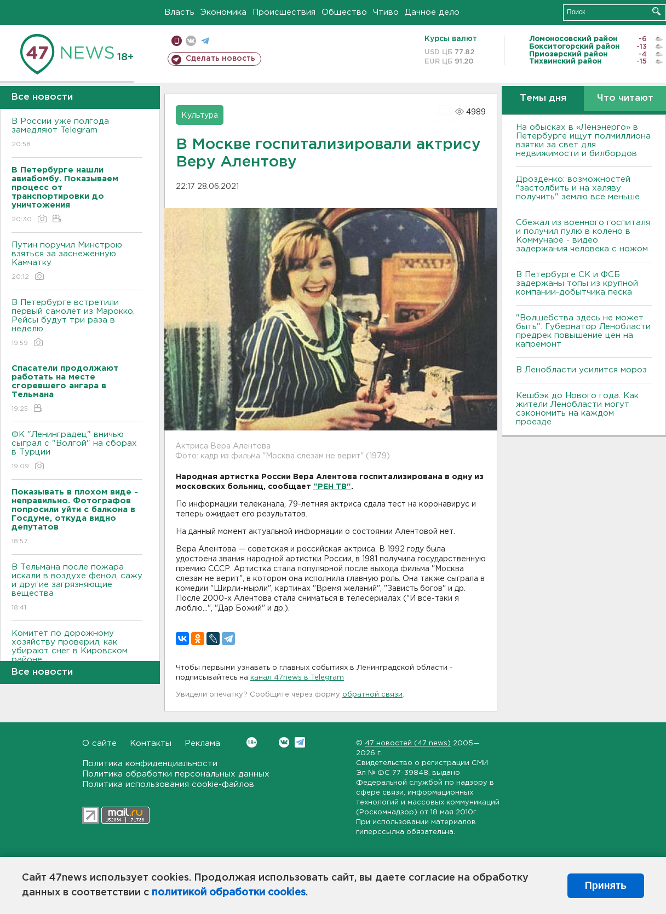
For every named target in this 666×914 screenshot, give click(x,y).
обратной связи (372, 695)
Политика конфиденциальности (149, 763)
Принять (606, 885)
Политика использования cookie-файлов (168, 784)
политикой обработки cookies (229, 892)
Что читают (625, 98)
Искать (656, 11)
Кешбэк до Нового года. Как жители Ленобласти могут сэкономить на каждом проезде (577, 409)
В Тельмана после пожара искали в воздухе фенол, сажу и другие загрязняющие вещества (77, 588)
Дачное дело (432, 12)
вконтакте (191, 41)
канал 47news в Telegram (297, 678)
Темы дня (543, 98)
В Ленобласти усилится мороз (581, 369)
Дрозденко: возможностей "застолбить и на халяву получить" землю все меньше (578, 188)
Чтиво (386, 12)
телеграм (205, 41)
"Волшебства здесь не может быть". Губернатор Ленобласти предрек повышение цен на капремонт (583, 331)
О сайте (99, 743)
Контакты (150, 743)
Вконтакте (251, 742)
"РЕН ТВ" (332, 487)
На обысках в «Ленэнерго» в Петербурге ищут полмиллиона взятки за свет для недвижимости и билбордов (583, 140)
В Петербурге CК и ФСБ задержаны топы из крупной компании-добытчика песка (577, 283)
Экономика (223, 12)
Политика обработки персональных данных (175, 774)
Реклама (202, 743)
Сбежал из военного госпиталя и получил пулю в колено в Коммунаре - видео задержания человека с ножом (583, 235)
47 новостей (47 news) (408, 743)
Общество (344, 12)
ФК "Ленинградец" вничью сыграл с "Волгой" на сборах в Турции (77, 451)
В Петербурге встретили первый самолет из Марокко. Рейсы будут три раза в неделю (77, 323)
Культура (199, 115)
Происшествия (283, 12)
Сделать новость (220, 58)
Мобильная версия (176, 41)
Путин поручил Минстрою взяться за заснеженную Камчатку (77, 261)
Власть (179, 12)
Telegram (300, 742)
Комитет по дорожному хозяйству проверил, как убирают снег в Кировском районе (77, 654)
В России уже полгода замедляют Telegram (77, 133)
